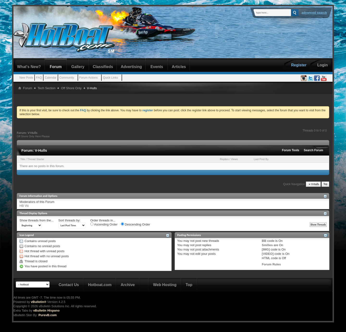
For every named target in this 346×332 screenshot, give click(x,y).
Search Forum (313, 150)
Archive (128, 285)
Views (234, 159)
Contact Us (69, 285)
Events (156, 67)
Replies (224, 159)
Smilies (267, 245)
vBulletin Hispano (46, 310)
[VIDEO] (268, 254)
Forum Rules (271, 264)
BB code (268, 241)
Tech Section (47, 88)
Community (66, 77)
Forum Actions (88, 77)
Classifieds (103, 67)
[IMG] (266, 249)
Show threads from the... (36, 220)
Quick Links (110, 77)
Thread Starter (35, 159)
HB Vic (24, 205)
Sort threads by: (69, 220)
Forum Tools (290, 150)
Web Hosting (164, 285)
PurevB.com (47, 315)
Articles (179, 67)
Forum (56, 67)
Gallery (77, 67)
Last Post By (261, 159)
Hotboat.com (99, 285)
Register (298, 65)
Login (322, 65)
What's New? (29, 67)
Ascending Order (103, 224)
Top (325, 184)
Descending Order (135, 224)
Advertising (131, 67)
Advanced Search (314, 12)
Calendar (50, 77)
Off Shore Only (71, 88)
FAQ (39, 77)
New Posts (26, 77)
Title (22, 159)
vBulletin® (38, 302)
